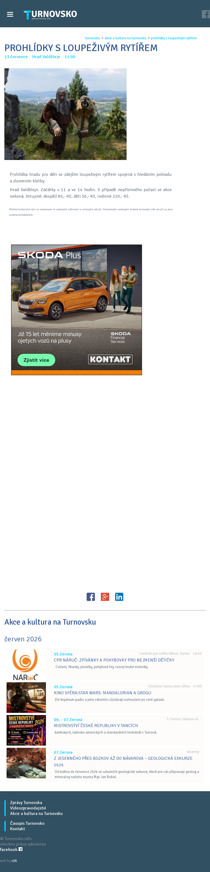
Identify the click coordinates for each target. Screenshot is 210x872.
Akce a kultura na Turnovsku (36, 813)
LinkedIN (119, 596)
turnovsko (92, 38)
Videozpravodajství (28, 808)
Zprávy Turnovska (26, 802)
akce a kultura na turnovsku (125, 38)
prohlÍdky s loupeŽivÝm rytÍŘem (174, 38)
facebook (11, 849)
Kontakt (17, 829)
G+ (105, 596)
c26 (14, 861)
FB (90, 596)
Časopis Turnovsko (27, 823)
